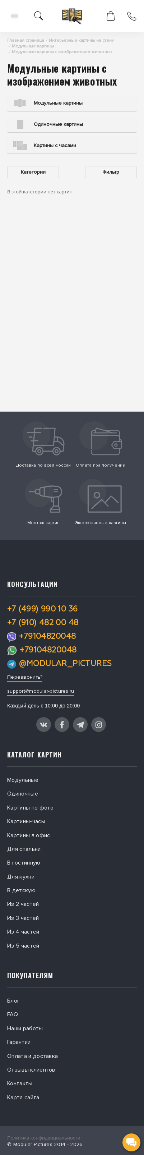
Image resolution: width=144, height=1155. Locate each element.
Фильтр (110, 172)
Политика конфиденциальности (43, 1138)
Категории (33, 172)
